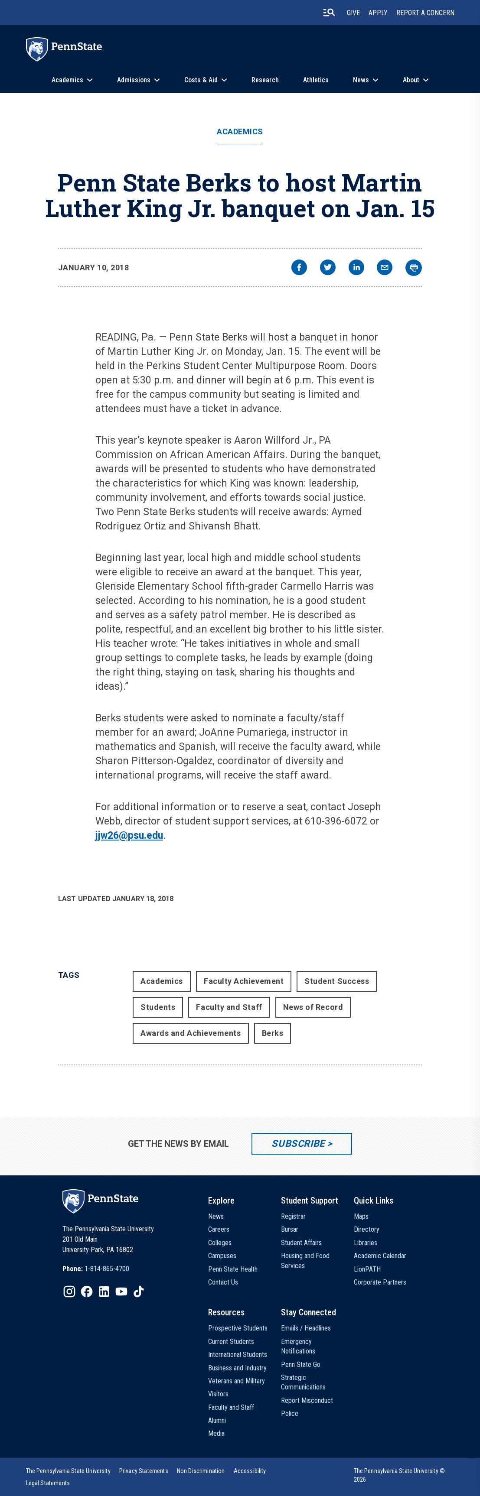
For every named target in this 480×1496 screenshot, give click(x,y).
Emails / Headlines (306, 1328)
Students (157, 1007)
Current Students (231, 1341)
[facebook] (299, 268)
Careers (218, 1229)
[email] (384, 268)
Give (353, 13)
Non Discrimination (201, 1470)
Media (216, 1433)
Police (289, 1413)
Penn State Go (300, 1364)
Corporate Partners (380, 1282)
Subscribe (298, 1143)
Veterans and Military (236, 1381)
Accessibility (250, 1470)
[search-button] (329, 12)
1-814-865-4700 (107, 1269)
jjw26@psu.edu (129, 835)
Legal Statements (48, 1483)
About (411, 80)
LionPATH (367, 1269)
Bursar (289, 1229)
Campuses (222, 1256)
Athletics (316, 80)
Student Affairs (301, 1243)
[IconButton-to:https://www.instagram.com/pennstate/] (69, 1291)
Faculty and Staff (229, 1007)
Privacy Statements (143, 1470)
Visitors (218, 1394)
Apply (378, 13)
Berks (273, 1033)
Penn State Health (233, 1269)
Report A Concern (425, 13)
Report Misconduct (307, 1400)
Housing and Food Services (305, 1260)
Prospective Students (238, 1328)
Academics (67, 80)
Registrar (293, 1216)
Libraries (365, 1243)
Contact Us (223, 1282)
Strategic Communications (303, 1382)
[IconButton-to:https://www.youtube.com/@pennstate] (121, 1291)
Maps (361, 1216)
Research (265, 80)
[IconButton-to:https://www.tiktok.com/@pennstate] (139, 1291)
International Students (237, 1354)
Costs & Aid (201, 80)
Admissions (133, 80)
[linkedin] (356, 268)
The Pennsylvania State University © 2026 (399, 1475)
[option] (95, 1269)
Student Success (336, 981)
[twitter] (328, 268)
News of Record (313, 1007)
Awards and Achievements (190, 1033)
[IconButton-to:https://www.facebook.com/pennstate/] (87, 1291)
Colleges (220, 1243)
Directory (366, 1229)
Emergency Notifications (298, 1346)
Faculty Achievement (244, 981)
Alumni (217, 1420)
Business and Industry (237, 1368)
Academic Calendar (380, 1256)
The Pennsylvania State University (68, 1470)
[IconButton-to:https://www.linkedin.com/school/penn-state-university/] (104, 1291)
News (361, 80)
